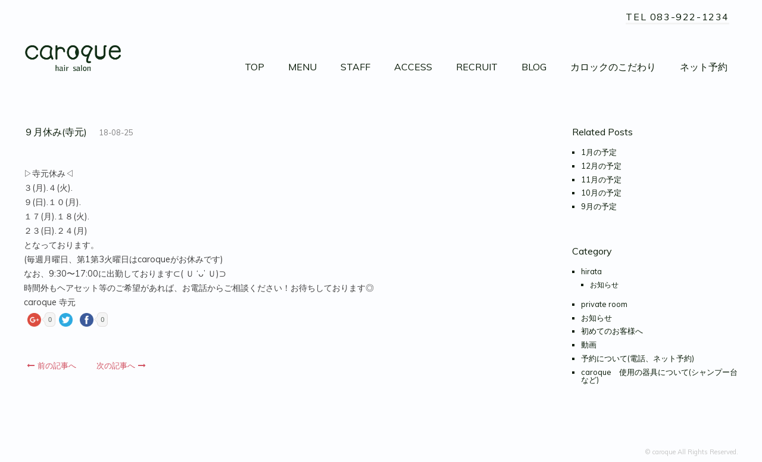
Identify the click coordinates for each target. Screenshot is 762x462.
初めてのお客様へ (612, 331)
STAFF (355, 67)
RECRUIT (477, 67)
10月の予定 (601, 192)
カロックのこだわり (613, 67)
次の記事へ (121, 365)
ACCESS (413, 67)
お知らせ (604, 284)
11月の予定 (601, 179)
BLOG (533, 67)
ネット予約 (703, 67)
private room (604, 304)
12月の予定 (601, 165)
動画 (589, 344)
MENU (302, 67)
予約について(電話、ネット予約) (637, 358)
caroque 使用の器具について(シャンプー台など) (659, 376)
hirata (591, 271)
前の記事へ (51, 365)
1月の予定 (599, 152)
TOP (254, 67)
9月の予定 (599, 206)
